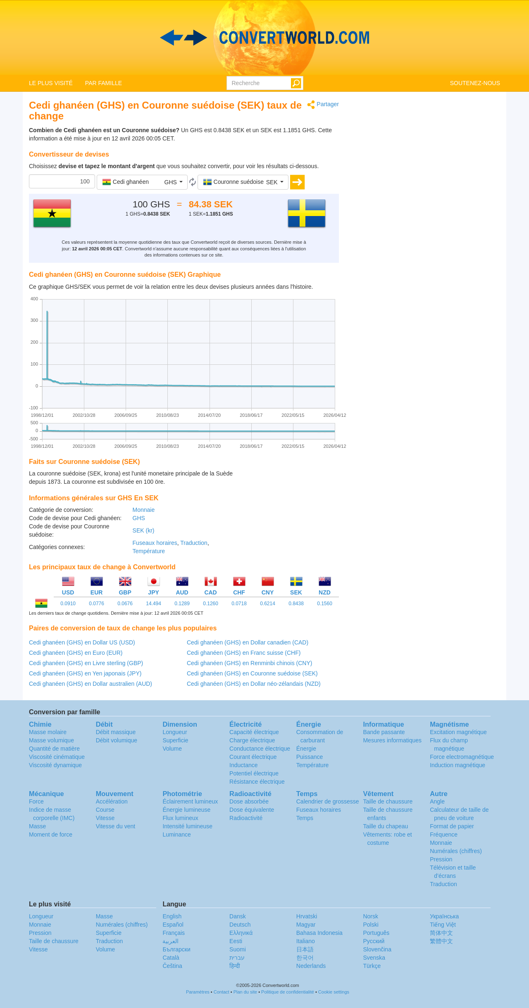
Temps (304, 818)
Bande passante (384, 732)
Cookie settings (333, 991)
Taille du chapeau (385, 826)
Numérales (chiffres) (456, 851)
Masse (37, 826)
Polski (370, 924)
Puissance (309, 757)
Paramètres (198, 991)
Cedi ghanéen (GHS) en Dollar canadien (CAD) (247, 642)
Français (173, 933)
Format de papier (452, 826)
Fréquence (444, 834)
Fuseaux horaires (155, 543)
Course (105, 809)
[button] (142, 182)
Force (36, 801)
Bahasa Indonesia (319, 933)
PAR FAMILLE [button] (103, 83)
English (171, 916)
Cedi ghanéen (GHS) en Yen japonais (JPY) (85, 673)
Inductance (243, 765)
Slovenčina (377, 949)
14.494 (153, 603)
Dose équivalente (251, 809)
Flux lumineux (180, 818)
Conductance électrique (259, 748)
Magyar (306, 924)
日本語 (305, 949)
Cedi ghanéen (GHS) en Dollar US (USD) (82, 642)
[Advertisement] (287, 490)
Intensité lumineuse (187, 826)
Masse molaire (48, 732)
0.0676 (125, 603)
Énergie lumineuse (186, 809)
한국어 (305, 957)
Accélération (112, 801)
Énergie (306, 748)
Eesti (235, 941)
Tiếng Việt (443, 924)
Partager (323, 104)
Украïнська (444, 916)
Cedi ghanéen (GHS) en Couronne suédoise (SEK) (252, 673)
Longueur (174, 732)
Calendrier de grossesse (327, 801)
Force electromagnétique (462, 757)
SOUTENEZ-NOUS (475, 83)
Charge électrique (252, 740)
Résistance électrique (257, 781)
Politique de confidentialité (287, 991)
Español (172, 924)
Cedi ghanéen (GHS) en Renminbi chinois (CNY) (249, 663)
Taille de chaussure (387, 801)
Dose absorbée (249, 801)
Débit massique (116, 732)
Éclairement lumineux (190, 801)
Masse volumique (51, 740)
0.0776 (96, 603)
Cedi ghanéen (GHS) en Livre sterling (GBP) (86, 663)
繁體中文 (441, 941)
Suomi (237, 949)
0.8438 (296, 603)
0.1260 (210, 603)
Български (176, 949)
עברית (237, 957)
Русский (373, 941)
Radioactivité (245, 818)
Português (376, 933)
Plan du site (245, 991)
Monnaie (144, 509)
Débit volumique (116, 740)
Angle (437, 801)
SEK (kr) (144, 530)
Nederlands (311, 966)
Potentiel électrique (254, 773)
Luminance (176, 834)
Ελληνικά (241, 933)
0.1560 (324, 603)
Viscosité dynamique (55, 765)
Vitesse (105, 818)
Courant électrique (252, 757)
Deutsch (239, 924)
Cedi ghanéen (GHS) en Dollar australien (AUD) (90, 683)
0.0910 (68, 603)
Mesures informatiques (392, 740)
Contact (221, 991)
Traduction (193, 543)
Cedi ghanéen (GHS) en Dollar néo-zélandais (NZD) (254, 683)
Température (149, 551)
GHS (139, 518)
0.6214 (267, 603)
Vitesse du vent (115, 826)
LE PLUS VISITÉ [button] (51, 83)
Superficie (175, 740)
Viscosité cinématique (57, 757)
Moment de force (50, 834)
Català (170, 957)
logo (264, 37)
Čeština (172, 966)
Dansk (237, 916)
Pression (441, 859)
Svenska (374, 957)
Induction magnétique (457, 765)
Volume (172, 748)
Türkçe (372, 966)
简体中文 (441, 933)
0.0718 (239, 603)
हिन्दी (234, 966)
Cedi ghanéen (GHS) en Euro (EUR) (75, 652)
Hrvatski (306, 916)
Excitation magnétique (458, 732)
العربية (170, 941)
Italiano (305, 941)
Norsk (370, 916)
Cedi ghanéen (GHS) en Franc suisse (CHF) (243, 652)
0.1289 (182, 603)
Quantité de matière (54, 748)
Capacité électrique (254, 732)
